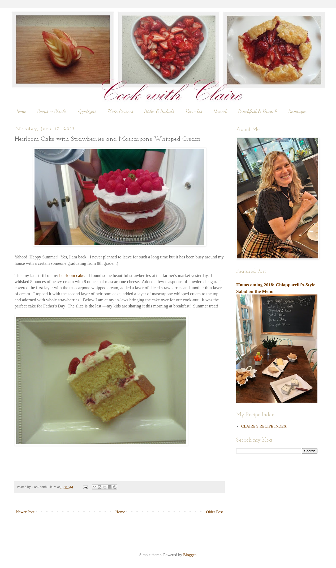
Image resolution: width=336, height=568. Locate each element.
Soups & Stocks (52, 111)
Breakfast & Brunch (257, 111)
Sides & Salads (159, 111)
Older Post (214, 512)
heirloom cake (71, 275)
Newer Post (25, 512)
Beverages (297, 111)
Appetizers (87, 111)
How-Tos (194, 111)
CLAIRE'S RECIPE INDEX (264, 426)
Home (21, 111)
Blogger (189, 555)
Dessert (220, 111)
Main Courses (120, 111)
